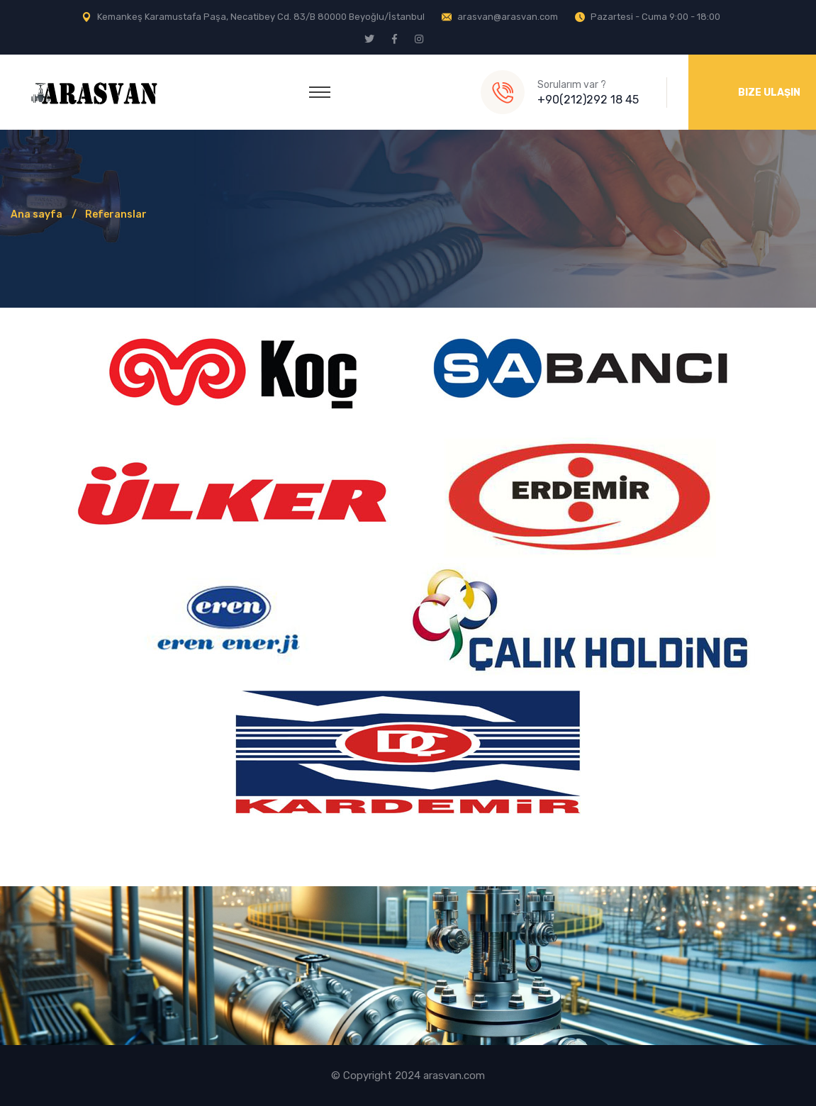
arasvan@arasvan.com (507, 16)
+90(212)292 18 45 (588, 99)
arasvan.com (454, 1075)
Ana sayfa (36, 214)
